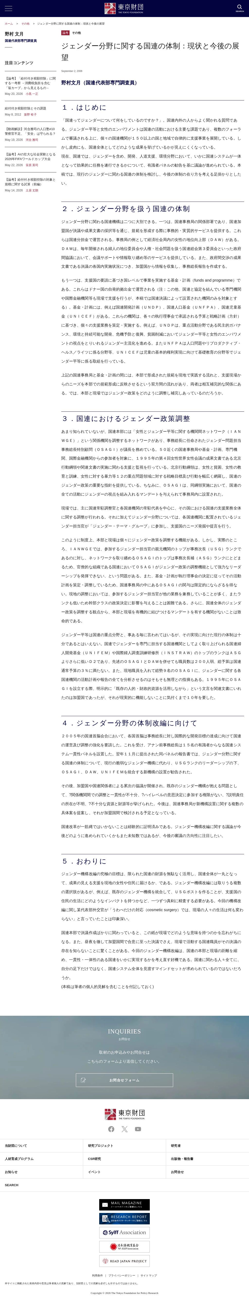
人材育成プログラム (19, 1159)
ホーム (9, 23)
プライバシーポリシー (121, 1275)
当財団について (16, 1146)
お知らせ (11, 1172)
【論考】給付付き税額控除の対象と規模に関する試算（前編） (30, 182)
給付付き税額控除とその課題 (30, 111)
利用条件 (97, 1275)
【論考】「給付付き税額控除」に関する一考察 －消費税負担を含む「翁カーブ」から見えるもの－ (30, 86)
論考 (65, 33)
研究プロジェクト (101, 1146)
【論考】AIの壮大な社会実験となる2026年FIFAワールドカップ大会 (30, 159)
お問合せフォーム (124, 1080)
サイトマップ (149, 1275)
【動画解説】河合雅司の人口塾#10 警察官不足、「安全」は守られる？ (30, 134)
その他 (25, 23)
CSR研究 (94, 1159)
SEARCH (11, 1185)
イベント (94, 1172)
